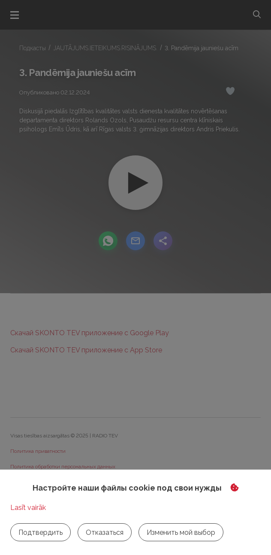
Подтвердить (40, 532)
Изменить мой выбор (181, 532)
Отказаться (104, 532)
